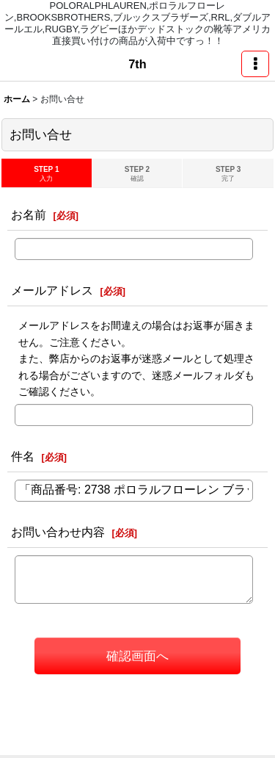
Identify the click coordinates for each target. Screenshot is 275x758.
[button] (255, 64)
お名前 (28, 214)
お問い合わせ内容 (58, 531)
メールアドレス (52, 290)
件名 (22, 456)
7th (137, 64)
